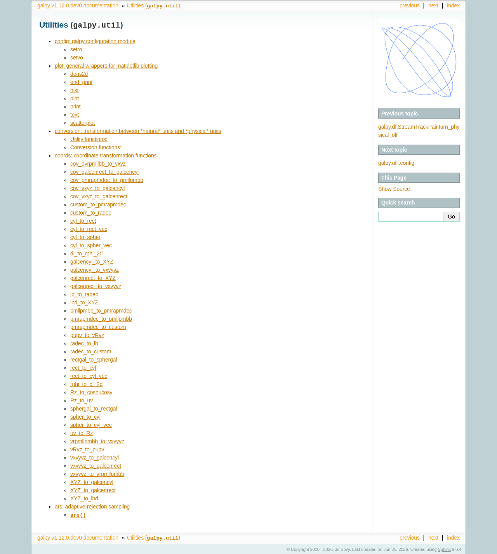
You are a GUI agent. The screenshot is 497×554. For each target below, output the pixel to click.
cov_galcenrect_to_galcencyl (104, 171)
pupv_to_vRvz (87, 334)
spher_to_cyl (85, 416)
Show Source (394, 189)
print (75, 106)
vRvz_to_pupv (87, 449)
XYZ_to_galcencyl (91, 481)
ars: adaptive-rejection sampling (92, 506)
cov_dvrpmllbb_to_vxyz (98, 163)
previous (410, 5)
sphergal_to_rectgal (93, 408)
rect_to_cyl (83, 367)
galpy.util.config (396, 163)
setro (76, 48)
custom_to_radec (90, 212)
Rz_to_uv (81, 400)
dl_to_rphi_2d (86, 253)
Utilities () (153, 5)
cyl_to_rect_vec (88, 228)
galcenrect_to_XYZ (93, 277)
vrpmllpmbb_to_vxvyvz (97, 440)
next (433, 5)
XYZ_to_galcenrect (93, 489)
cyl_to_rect (83, 220)
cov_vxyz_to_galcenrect (98, 195)
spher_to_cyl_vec (91, 424)
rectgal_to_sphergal (93, 359)
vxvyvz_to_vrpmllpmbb (97, 473)
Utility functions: (89, 138)
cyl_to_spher (85, 236)
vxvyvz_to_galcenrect (95, 465)
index (453, 5)
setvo (76, 57)
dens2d (79, 73)
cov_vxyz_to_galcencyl (97, 187)
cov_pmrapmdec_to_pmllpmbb (106, 179)
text (74, 114)
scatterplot (82, 122)
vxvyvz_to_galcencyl (94, 457)
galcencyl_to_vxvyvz (94, 269)
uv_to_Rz (81, 432)
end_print (81, 81)
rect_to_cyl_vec (88, 375)
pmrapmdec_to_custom (98, 326)
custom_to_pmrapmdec (98, 204)
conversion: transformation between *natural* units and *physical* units (138, 130)
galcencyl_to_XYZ (91, 261)
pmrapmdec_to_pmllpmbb (101, 318)
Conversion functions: (96, 146)
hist (74, 89)
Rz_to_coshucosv (91, 391)
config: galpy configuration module (95, 40)
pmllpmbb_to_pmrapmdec (101, 310)
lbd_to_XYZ (84, 302)
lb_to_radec (84, 293)
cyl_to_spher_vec (91, 244)
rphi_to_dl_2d (86, 383)
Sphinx (444, 548)
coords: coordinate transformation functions (105, 155)
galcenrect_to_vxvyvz (95, 285)
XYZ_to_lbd (84, 498)
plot (74, 97)
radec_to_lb (84, 342)
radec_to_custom (90, 351)
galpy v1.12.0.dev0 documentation (77, 5)
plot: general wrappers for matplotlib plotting (106, 65)
